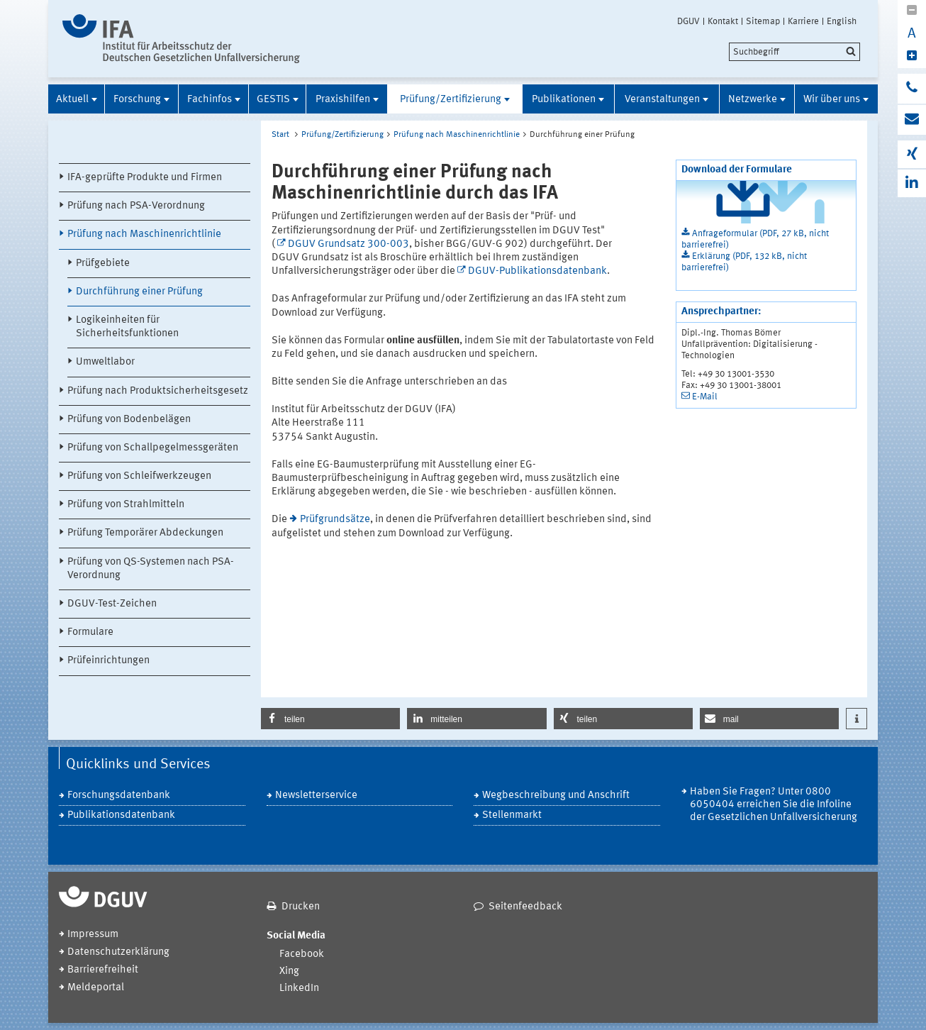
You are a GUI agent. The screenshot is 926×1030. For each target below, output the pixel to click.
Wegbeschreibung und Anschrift (556, 795)
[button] (330, 718)
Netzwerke (752, 99)
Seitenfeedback (525, 907)
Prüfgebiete (103, 263)
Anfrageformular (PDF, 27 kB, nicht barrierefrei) (755, 239)
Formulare (90, 632)
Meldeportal (95, 987)
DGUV (688, 21)
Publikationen (564, 99)
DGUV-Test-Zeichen (112, 604)
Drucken (300, 907)
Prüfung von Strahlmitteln (125, 504)
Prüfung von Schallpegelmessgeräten (152, 448)
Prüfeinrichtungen (108, 660)
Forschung (137, 99)
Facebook (301, 954)
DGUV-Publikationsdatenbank (537, 271)
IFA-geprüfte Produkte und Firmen (144, 177)
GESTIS (273, 99)
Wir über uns (831, 99)
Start (280, 135)
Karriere (803, 21)
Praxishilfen (343, 99)
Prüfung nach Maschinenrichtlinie (144, 234)
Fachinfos (209, 99)
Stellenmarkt (512, 815)
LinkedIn (299, 988)
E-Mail (705, 397)
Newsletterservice (316, 795)
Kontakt (723, 21)
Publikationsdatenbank (121, 815)
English (842, 21)
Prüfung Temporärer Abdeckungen (145, 533)
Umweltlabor (105, 362)
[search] (794, 52)
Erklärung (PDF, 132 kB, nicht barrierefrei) (744, 262)
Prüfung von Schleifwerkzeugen (139, 476)
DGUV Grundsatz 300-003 (348, 244)
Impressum (92, 934)
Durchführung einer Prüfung (139, 292)
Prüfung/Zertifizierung (450, 99)
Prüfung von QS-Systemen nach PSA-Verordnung (150, 569)
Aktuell (72, 99)
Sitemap (763, 21)
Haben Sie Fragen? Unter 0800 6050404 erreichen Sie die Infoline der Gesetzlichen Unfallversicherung (773, 805)
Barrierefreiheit (102, 970)
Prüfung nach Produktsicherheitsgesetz (157, 391)
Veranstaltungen (662, 99)
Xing (289, 971)
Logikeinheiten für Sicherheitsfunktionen (127, 327)
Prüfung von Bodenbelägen (129, 419)
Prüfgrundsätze (335, 519)
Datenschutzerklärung (118, 952)
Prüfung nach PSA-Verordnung (136, 206)
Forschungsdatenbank (118, 795)
